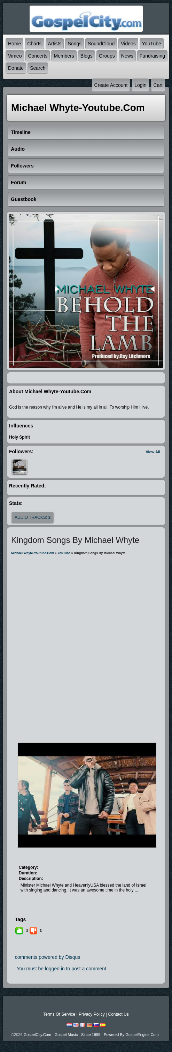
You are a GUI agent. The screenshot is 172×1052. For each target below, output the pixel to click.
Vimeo (15, 56)
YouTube (151, 43)
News (127, 56)
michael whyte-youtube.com (32, 553)
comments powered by (47, 957)
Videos (128, 43)
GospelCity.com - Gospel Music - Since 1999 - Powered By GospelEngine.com (91, 1034)
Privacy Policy (92, 1014)
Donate (16, 68)
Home (14, 43)
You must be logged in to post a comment (61, 968)
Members (64, 56)
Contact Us (118, 1014)
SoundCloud (101, 43)
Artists (55, 43)
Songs (74, 43)
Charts (34, 43)
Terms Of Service (59, 1014)
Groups (107, 56)
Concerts (37, 56)
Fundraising (152, 56)
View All (153, 452)
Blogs (86, 56)
